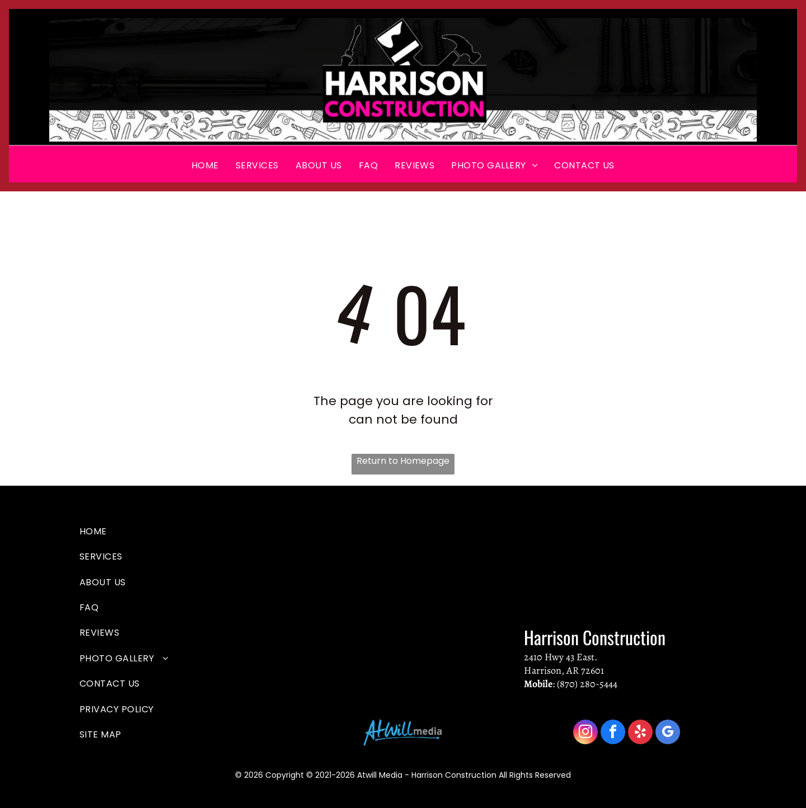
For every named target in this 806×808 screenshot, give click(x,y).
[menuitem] (205, 165)
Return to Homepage (403, 460)
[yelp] (640, 733)
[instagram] (585, 733)
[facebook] (613, 733)
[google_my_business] (667, 733)
